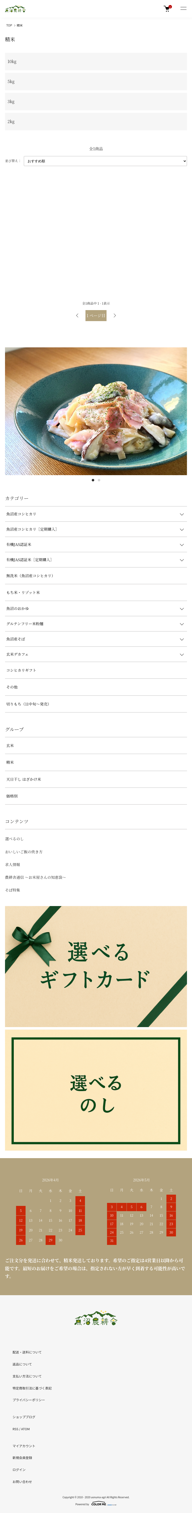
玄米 (10, 745)
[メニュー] (183, 9)
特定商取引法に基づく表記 (32, 1388)
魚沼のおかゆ (17, 608)
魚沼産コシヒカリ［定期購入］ (32, 529)
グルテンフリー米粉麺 (24, 623)
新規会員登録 (22, 1457)
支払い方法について (27, 1376)
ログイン (19, 1469)
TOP (9, 25)
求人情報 (12, 864)
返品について (22, 1364)
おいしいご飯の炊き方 (24, 851)
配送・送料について (27, 1352)
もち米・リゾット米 (23, 592)
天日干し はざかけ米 (23, 779)
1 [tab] (93, 480)
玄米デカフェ (17, 654)
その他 (12, 686)
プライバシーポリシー (29, 1399)
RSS (15, 1428)
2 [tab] (99, 480)
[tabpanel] (96, 411)
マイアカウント (24, 1445)
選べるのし (14, 838)
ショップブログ (24, 1416)
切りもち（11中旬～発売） (28, 703)
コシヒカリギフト (21, 670)
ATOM (25, 1428)
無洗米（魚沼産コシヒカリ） (30, 575)
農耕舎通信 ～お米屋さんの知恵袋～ (35, 877)
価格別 (12, 796)
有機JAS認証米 (18, 544)
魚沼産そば (15, 638)
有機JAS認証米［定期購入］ (30, 559)
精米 (20, 25)
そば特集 (12, 890)
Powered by (96, 1503)
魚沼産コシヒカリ (21, 513)
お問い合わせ (22, 1481)
